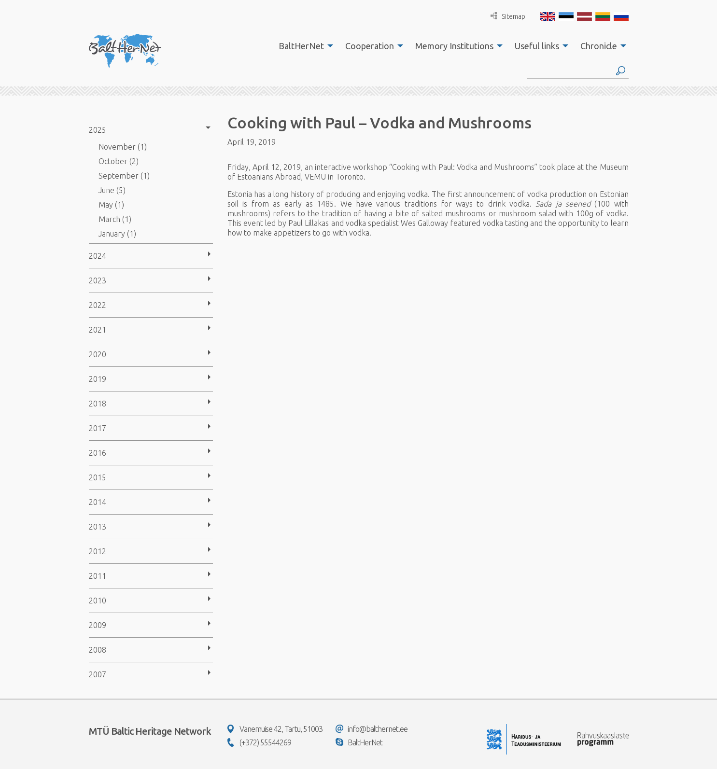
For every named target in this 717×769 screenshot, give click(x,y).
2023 (97, 280)
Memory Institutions (454, 46)
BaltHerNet (301, 46)
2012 (97, 551)
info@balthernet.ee (372, 729)
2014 (97, 502)
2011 (97, 576)
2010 (97, 600)
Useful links (537, 46)
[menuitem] (303, 46)
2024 (97, 256)
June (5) (112, 190)
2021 (97, 329)
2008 (97, 649)
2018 (97, 403)
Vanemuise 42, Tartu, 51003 (275, 729)
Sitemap (508, 16)
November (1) (122, 146)
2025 (97, 130)
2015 (97, 477)
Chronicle (598, 46)
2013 (97, 526)
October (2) (118, 161)
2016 (97, 452)
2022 (97, 305)
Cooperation (369, 46)
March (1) (114, 219)
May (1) (111, 204)
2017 (97, 428)
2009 (97, 625)
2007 (97, 674)
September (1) (124, 175)
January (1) (117, 233)
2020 (97, 354)
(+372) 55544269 (259, 742)
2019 (97, 379)
